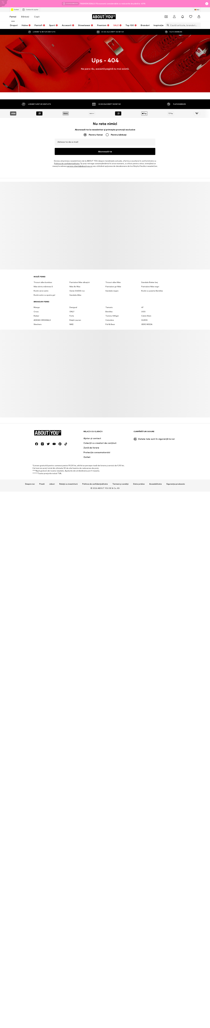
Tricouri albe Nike (113, 989)
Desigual (73, 1014)
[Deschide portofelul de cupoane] (166, 16)
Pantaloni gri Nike (113, 993)
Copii (36, 16)
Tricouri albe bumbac (43, 989)
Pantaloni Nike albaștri (79, 989)
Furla (71, 1023)
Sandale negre (111, 998)
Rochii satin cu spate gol (44, 1002)
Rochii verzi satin (41, 998)
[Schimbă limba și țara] (196, 9)
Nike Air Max (74, 993)
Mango (37, 1014)
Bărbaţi (25, 16)
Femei (13, 16)
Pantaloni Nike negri (150, 993)
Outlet (15, 9)
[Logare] (174, 16)
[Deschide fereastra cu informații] (206, 3)
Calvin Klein (146, 1023)
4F (142, 1014)
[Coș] (199, 16)
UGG (143, 1018)
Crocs (36, 1018)
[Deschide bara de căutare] (167, 25)
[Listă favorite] (190, 16)
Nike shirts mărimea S (43, 993)
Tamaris (109, 1014)
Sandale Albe (75, 1002)
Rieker (36, 1023)
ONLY (71, 1018)
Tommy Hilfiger (112, 1023)
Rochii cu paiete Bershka (152, 998)
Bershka (108, 1018)
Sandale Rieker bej (149, 989)
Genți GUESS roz (77, 998)
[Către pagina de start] (104, 16)
